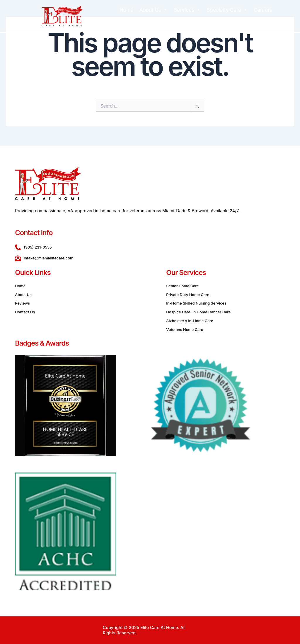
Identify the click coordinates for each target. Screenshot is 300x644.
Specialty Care (227, 10)
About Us (153, 10)
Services (187, 10)
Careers (263, 10)
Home (127, 10)
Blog (180, 22)
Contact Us (204, 22)
